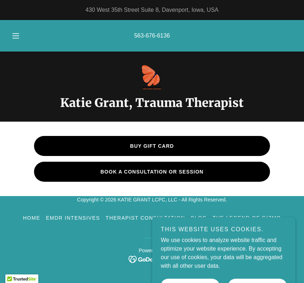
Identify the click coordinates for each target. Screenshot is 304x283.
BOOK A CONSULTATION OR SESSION (152, 172)
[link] (152, 77)
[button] (21, 36)
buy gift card (152, 146)
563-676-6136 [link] (152, 36)
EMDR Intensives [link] (73, 218)
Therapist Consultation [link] (145, 218)
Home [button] (31, 218)
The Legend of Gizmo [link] (247, 218)
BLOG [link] (199, 218)
